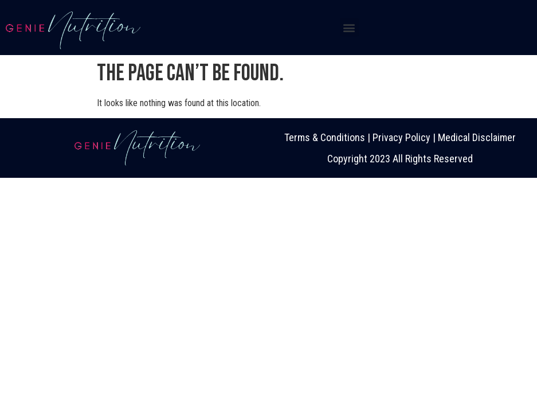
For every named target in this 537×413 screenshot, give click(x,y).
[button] (349, 27)
